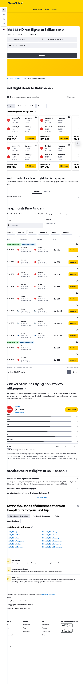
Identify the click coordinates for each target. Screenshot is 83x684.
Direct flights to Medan (20, 512)
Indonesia (24, 78)
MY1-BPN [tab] (40, 191)
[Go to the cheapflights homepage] (16, 3)
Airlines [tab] (64, 493)
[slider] (80, 226)
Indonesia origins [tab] (19, 498)
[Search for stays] (3, 14)
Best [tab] (26, 106)
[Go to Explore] (3, 23)
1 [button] (69, 347)
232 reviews (26, 388)
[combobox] (39, 34)
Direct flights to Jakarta (20, 509)
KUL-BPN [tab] (50, 191)
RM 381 (19, 30)
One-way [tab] (48, 106)
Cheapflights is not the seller (46, 578)
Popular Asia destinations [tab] (48, 493)
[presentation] (69, 30)
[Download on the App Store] (68, 610)
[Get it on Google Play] (68, 605)
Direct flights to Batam (20, 521)
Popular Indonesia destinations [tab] (24, 493)
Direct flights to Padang (54, 515)
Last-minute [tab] (36, 106)
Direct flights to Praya (19, 515)
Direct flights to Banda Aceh (55, 518)
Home (12, 78)
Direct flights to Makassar (21, 524)
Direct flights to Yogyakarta (21, 518)
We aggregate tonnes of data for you (46, 582)
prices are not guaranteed (55, 572)
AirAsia (24, 381)
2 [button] (73, 347)
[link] (71, 385)
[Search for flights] (3, 10)
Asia (18, 78)
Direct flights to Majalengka (55, 524)
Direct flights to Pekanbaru (55, 521)
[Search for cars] (3, 19)
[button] (3, 3)
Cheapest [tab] (16, 106)
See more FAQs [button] (45, 475)
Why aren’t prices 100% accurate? (46, 586)
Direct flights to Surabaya (54, 512)
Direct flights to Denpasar (54, 509)
